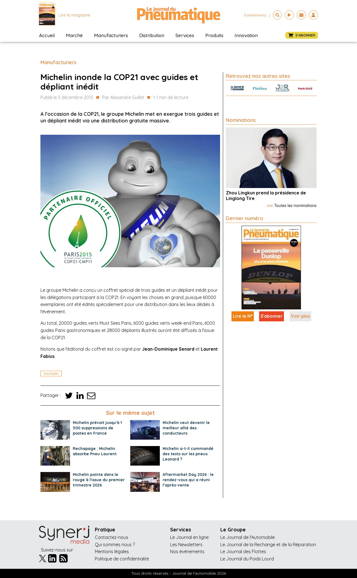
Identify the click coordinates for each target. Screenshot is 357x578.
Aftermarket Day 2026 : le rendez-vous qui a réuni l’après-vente (188, 480)
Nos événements (187, 551)
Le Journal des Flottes (243, 551)
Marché (74, 35)
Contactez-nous (111, 537)
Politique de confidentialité (122, 559)
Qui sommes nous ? (115, 544)
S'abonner (271, 316)
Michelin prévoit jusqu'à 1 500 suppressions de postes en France (97, 428)
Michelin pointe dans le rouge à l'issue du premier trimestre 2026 (99, 480)
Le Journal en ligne (189, 537)
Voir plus (300, 316)
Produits (214, 35)
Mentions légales (112, 551)
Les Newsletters (186, 544)
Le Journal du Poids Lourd (247, 559)
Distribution (151, 35)
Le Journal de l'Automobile (247, 537)
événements (255, 15)
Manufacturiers (111, 35)
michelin (51, 373)
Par (123, 97)
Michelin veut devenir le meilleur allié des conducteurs (186, 428)
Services (184, 35)
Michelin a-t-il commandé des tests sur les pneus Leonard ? (188, 454)
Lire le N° (242, 316)
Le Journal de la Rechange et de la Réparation (268, 544)
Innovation (246, 35)
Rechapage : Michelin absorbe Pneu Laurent (95, 451)
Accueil (47, 35)
